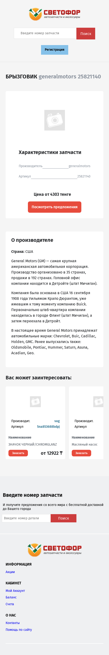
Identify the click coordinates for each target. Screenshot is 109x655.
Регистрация (54, 50)
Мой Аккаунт (15, 591)
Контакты (13, 623)
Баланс (11, 597)
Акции (10, 572)
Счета (10, 604)
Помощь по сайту (19, 630)
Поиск (85, 33)
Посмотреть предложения (55, 207)
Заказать (18, 453)
